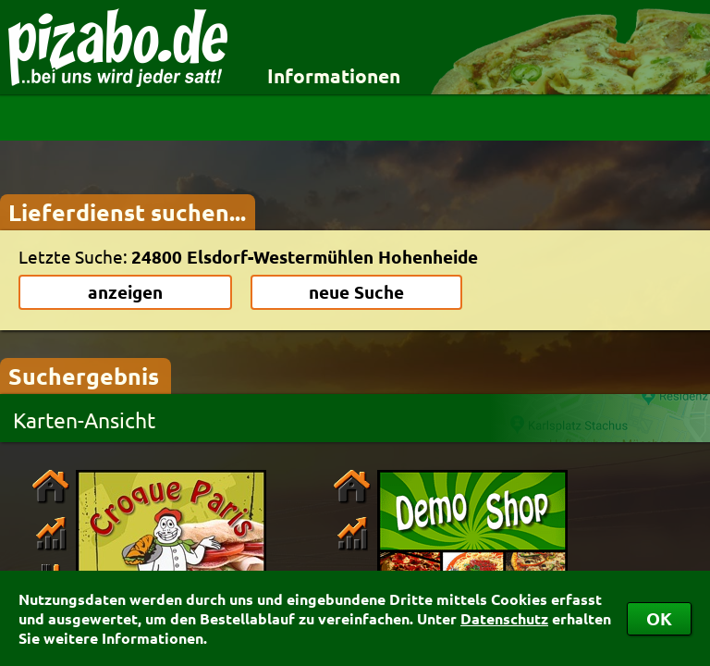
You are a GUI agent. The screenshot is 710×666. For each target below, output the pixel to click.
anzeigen (125, 291)
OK (659, 618)
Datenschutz (504, 618)
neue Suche (356, 291)
